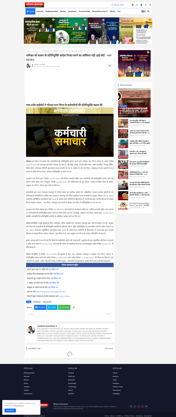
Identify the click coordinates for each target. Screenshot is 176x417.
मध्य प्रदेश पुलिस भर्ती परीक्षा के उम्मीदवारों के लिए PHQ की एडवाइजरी (140, 121)
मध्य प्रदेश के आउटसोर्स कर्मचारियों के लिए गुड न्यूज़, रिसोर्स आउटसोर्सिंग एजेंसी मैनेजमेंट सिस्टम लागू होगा (139, 164)
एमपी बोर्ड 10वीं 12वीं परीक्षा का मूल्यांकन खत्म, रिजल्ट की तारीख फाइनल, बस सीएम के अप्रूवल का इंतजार (140, 153)
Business (116, 376)
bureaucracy (117, 390)
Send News (72, 11)
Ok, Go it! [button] (10, 410)
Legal (115, 380)
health (70, 390)
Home (32, 11)
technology (72, 387)
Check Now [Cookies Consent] (17, 405)
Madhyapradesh (51, 11)
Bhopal (63, 11)
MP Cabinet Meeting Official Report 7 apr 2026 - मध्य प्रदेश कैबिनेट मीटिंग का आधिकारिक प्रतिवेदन (140, 205)
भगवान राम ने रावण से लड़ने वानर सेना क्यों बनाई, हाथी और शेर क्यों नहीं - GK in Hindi (140, 133)
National (39, 11)
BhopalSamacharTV (100, 11)
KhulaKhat (116, 394)
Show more (109, 348)
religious (116, 383)
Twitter (53, 307)
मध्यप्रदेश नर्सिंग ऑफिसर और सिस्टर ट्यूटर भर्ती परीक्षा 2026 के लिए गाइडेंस (140, 142)
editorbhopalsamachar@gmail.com (51, 292)
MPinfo (112, 11)
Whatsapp (65, 307)
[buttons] (132, 5)
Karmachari (36, 51)
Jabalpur (27, 387)
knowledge (72, 383)
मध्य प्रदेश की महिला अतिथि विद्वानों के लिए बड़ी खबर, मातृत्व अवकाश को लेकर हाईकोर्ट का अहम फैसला (140, 184)
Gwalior (26, 390)
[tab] (30, 11)
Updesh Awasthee (46, 326)
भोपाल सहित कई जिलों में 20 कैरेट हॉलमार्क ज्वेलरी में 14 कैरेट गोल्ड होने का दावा (139, 195)
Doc (119, 11)
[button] (143, 11)
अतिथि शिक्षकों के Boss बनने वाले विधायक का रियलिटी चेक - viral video (139, 174)
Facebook (41, 307)
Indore (26, 383)
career (115, 373)
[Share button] (73, 307)
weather (71, 394)
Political (71, 373)
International (28, 394)
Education (71, 380)
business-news (118, 387)
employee (36, 302)
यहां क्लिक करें (53, 269)
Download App (84, 11)
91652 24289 (64, 296)
